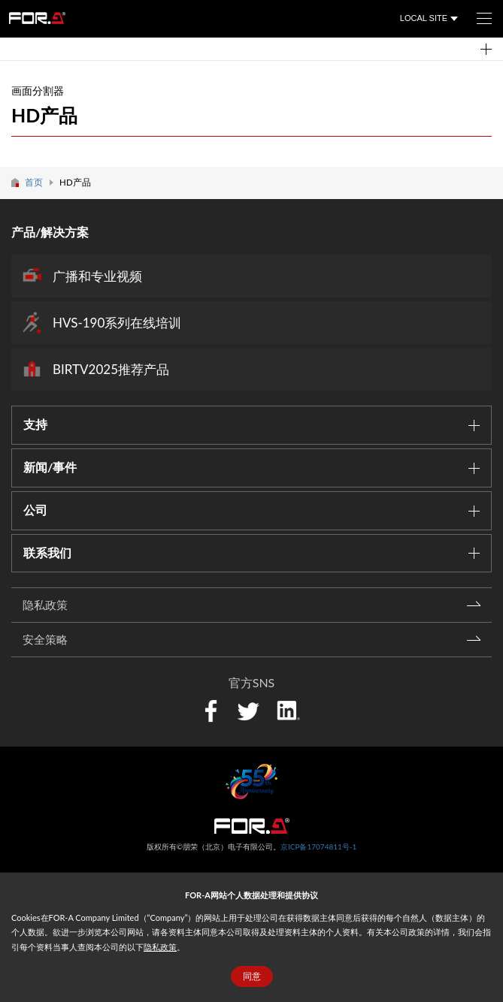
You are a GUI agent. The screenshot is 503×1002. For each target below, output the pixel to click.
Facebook (211, 711)
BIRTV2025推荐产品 (111, 369)
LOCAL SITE (423, 18)
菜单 (478, 13)
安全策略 (45, 639)
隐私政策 (160, 947)
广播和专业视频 (97, 276)
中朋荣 (251, 826)
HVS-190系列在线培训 (117, 322)
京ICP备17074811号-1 (318, 846)
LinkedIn (288, 709)
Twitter (248, 711)
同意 (252, 976)
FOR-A (37, 18)
